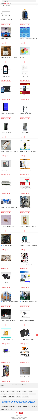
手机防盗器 (18, 396)
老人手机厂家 (18, 400)
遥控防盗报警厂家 (27, 402)
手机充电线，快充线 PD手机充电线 (26, 113)
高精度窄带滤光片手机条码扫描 (6, 19)
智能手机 (24, 391)
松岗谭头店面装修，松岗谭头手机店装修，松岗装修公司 (11, 207)
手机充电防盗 (3, 396)
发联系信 (3, 24)
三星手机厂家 (33, 400)
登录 (17, 412)
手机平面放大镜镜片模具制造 (8, 245)
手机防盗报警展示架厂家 (5, 402)
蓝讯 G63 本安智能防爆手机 (25, 19)
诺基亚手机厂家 (13, 400)
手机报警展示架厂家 (32, 401)
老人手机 (18, 391)
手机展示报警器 (25, 396)
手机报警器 (18, 394)
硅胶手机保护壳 (22, 57)
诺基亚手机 (30, 391)
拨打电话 (8, 24)
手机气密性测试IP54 (4, 38)
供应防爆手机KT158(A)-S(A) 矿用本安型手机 (28, 151)
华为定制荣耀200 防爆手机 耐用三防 (26, 170)
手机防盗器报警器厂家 (16, 401)
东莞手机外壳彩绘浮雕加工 (6, 376)
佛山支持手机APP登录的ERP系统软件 (7, 113)
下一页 (22, 384)
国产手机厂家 (24, 400)
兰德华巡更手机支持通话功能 (6, 76)
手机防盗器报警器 (32, 394)
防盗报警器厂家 (8, 401)
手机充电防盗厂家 (20, 402)
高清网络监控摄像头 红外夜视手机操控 (8, 320)
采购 (36, 334)
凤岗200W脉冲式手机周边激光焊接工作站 (29, 301)
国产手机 (2, 391)
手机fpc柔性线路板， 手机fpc (25, 376)
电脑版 (21, 415)
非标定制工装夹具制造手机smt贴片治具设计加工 (10, 151)
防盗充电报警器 (11, 396)
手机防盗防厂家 (13, 402)
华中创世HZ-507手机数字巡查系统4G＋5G (27, 339)
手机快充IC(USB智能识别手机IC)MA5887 (27, 320)
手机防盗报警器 (4, 394)
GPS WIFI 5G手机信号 (4, 188)
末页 (25, 384)
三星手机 (12, 391)
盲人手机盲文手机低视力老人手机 (7, 339)
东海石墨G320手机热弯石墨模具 (25, 207)
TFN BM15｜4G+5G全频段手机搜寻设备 (8, 94)
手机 (8, 391)
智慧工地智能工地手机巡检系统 (25, 188)
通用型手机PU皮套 (4, 170)
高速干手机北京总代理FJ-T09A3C (26, 76)
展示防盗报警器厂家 (24, 401)
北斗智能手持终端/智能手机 (6, 132)
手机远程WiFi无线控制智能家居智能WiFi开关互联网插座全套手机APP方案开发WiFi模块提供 (17, 264)
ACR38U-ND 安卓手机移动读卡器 (7, 282)
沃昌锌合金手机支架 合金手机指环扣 (7, 226)
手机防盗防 (25, 394)
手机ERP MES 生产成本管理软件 (25, 358)
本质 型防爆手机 (23, 94)
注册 (21, 412)
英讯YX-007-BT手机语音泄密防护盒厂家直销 (9, 57)
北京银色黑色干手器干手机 (24, 132)
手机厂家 (28, 400)
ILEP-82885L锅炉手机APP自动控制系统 (8, 358)
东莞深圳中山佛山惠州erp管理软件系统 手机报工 (28, 38)
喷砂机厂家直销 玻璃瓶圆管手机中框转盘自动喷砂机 (12, 301)
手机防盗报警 (11, 394)
